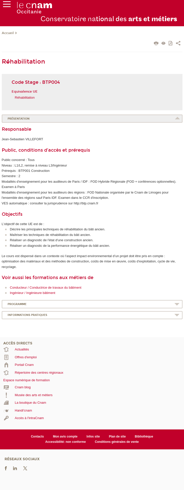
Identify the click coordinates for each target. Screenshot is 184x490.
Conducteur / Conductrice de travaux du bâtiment (45, 287)
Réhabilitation (25, 97)
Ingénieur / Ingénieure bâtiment (32, 293)
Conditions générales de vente (117, 442)
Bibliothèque (144, 436)
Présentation (19, 118)
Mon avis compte (65, 436)
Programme (17, 304)
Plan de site (117, 436)
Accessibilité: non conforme (65, 442)
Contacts (37, 436)
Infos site (93, 436)
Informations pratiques (27, 315)
